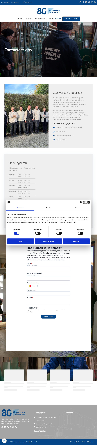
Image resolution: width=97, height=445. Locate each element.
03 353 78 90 (60, 131)
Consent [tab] (20, 208)
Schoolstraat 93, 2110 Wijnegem (46, 417)
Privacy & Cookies (75, 442)
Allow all (76, 241)
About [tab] (77, 208)
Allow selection (48, 241)
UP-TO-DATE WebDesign (89, 442)
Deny (21, 241)
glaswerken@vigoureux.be (64, 135)
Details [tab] (48, 208)
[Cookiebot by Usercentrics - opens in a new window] (81, 202)
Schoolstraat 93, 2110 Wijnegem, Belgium (69, 127)
